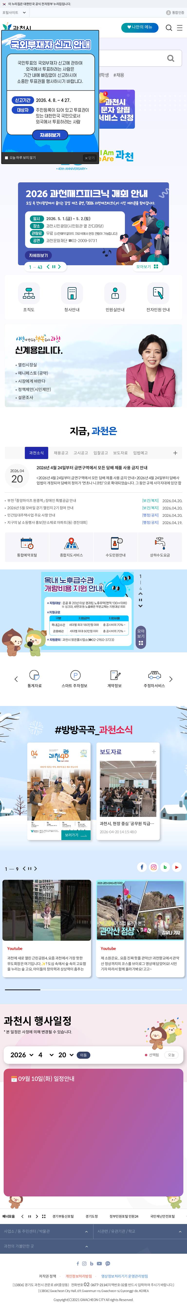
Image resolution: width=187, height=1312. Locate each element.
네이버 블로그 (165, 867)
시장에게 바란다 (31, 381)
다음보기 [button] (59, 267)
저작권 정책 (47, 1277)
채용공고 (61, 453)
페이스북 (142, 867)
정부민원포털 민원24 (124, 1217)
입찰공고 (101, 453)
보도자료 (120, 453)
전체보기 (44, 1218)
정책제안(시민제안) (34, 389)
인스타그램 (154, 867)
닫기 (91, 158)
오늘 (171, 1055)
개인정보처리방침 (78, 1277)
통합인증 (178, 12)
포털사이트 (10, 12)
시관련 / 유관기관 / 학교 (116, 1232)
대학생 (103, 75)
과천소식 (36, 454)
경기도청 (91, 1217)
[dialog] (50, 97)
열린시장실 (27, 365)
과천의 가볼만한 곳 (19, 1247)
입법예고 (140, 453)
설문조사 (25, 397)
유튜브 (177, 867)
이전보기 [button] (48, 267)
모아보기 (147, 266)
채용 (120, 75)
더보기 (176, 453)
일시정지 (53, 267)
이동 (83, 1055)
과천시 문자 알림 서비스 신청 (115, 109)
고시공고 (81, 453)
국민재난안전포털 (162, 1217)
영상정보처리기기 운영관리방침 (124, 1277)
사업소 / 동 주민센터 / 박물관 (27, 1232)
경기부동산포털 (63, 1217)
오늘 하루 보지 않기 (22, 158)
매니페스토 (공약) (33, 373)
